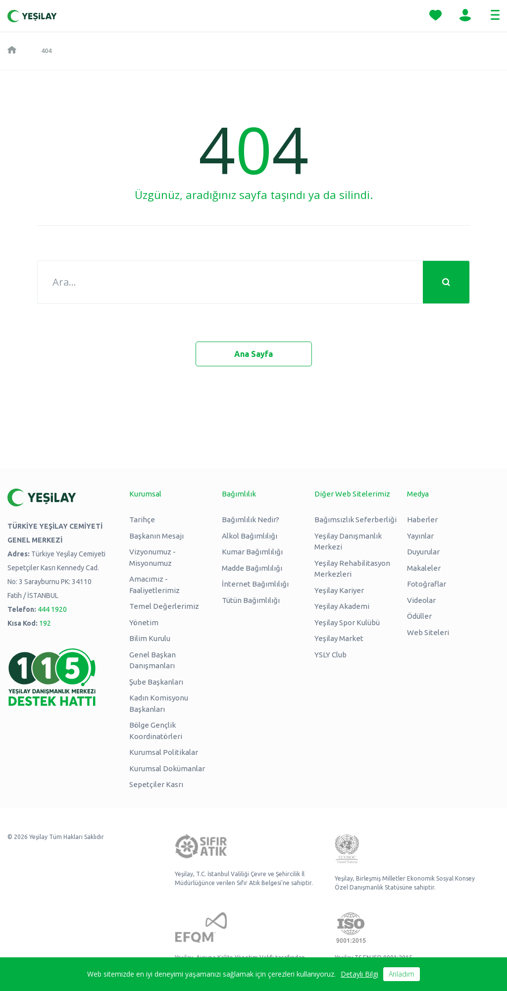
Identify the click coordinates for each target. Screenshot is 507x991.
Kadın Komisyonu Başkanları (158, 703)
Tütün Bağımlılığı (251, 600)
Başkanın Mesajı (156, 536)
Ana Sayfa (253, 353)
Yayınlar (420, 536)
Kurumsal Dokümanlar (167, 768)
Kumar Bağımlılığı (252, 551)
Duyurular (423, 551)
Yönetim (143, 622)
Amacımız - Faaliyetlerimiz (154, 585)
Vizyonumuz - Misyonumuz (152, 557)
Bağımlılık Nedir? (250, 519)
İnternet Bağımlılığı (255, 584)
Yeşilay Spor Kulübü (347, 622)
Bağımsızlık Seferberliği (355, 519)
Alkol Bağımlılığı (249, 536)
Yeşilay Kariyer (339, 590)
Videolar (421, 600)
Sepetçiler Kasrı (156, 784)
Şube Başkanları (156, 682)
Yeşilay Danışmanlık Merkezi (348, 541)
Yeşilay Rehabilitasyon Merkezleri (352, 569)
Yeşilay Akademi (341, 606)
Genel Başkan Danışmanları (152, 660)
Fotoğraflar (426, 584)
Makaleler (424, 568)
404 (46, 50)
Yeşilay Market (338, 638)
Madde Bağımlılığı (252, 568)
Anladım (401, 974)
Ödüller (419, 616)
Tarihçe (142, 519)
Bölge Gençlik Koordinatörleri (155, 731)
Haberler (422, 519)
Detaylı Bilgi (359, 974)
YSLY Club (330, 654)
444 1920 (52, 609)
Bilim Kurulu (149, 638)
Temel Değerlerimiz (164, 606)
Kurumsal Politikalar (163, 752)
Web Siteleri (428, 632)
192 (45, 623)
